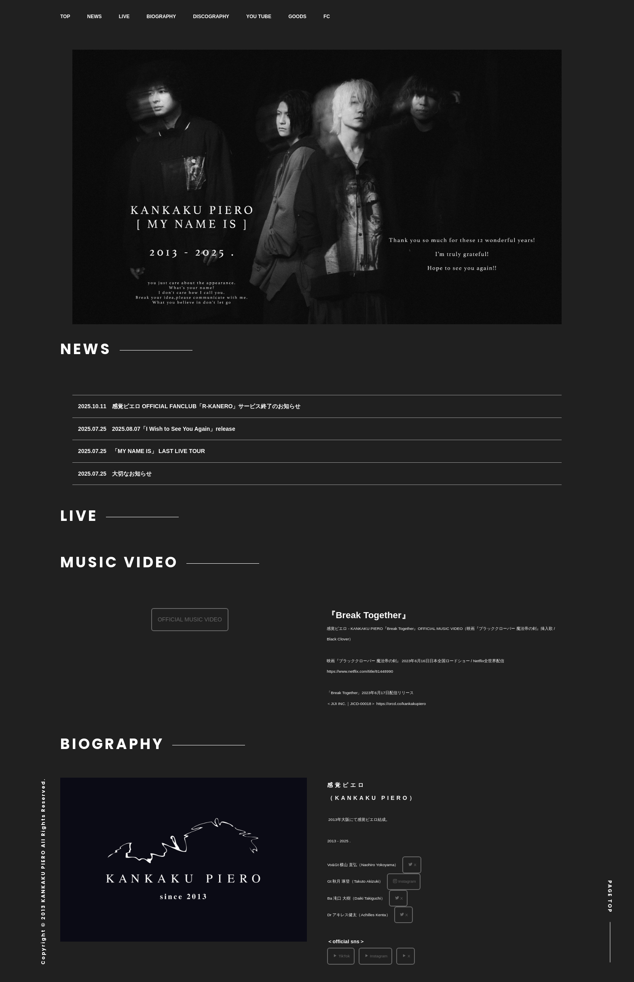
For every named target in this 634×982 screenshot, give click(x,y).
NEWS (97, 16)
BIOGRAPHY (171, 16)
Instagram (404, 881)
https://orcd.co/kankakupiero (401, 703)
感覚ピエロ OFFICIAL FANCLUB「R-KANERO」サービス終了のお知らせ (206, 406)
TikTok (341, 956)
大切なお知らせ (132, 473)
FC (349, 16)
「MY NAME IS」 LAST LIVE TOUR (158, 451)
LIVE (130, 16)
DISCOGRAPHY (224, 16)
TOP (65, 16)
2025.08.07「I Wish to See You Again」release (173, 429)
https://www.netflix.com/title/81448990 (360, 671)
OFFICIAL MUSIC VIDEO (190, 619)
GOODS (316, 16)
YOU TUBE (274, 16)
